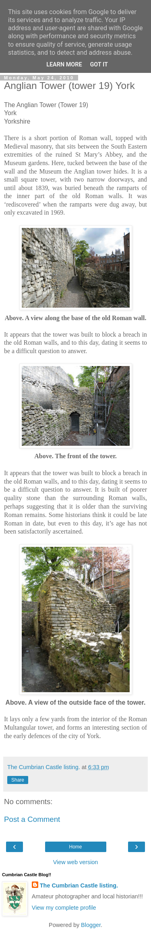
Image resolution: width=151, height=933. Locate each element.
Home (75, 847)
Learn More (64, 64)
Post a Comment (32, 819)
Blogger (91, 925)
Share (17, 780)
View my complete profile (64, 907)
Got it (99, 64)
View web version (75, 862)
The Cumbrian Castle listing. (79, 885)
